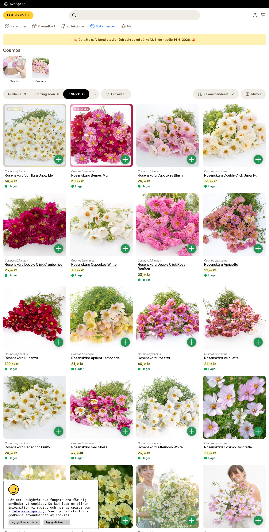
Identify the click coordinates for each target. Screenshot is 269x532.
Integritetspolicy (28, 511)
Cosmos (11, 50)
